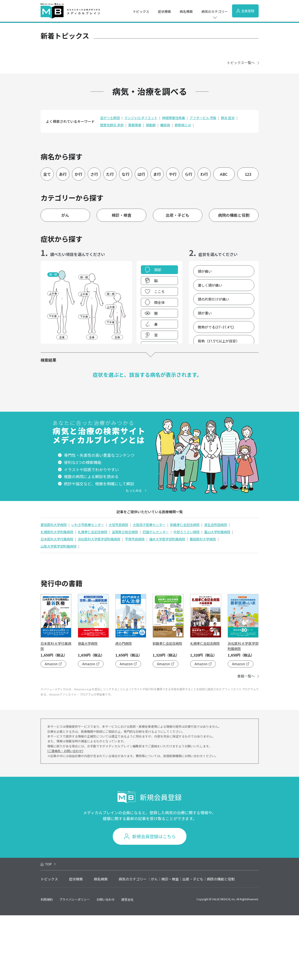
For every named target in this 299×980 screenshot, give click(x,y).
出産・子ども (177, 280)
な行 (126, 239)
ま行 (157, 239)
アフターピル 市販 (203, 182)
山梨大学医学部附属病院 (59, 611)
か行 (78, 239)
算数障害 (134, 190)
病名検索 (186, 11)
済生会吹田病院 (215, 589)
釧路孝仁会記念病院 (185, 589)
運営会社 (127, 964)
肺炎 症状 (228, 182)
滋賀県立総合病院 (125, 596)
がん (65, 280)
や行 (173, 239)
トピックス (141, 11)
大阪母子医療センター (149, 589)
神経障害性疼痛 (173, 182)
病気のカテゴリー (215, 11)
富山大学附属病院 (217, 596)
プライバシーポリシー (74, 964)
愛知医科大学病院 (54, 589)
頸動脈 (151, 190)
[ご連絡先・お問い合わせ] (65, 816)
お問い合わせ (105, 964)
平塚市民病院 (135, 603)
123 (248, 239)
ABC (224, 239)
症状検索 (164, 11)
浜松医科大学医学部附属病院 (99, 603)
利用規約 (47, 964)
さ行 (94, 239)
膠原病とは (183, 190)
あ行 (63, 239)
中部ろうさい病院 (186, 596)
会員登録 (245, 10)
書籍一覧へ (246, 741)
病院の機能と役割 (233, 280)
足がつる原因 (110, 182)
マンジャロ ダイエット (140, 182)
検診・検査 (121, 280)
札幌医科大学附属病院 (57, 596)
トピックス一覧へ (241, 127)
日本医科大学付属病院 (57, 603)
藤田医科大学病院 (203, 603)
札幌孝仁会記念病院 (92, 596)
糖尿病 (165, 190)
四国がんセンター (156, 596)
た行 (110, 239)
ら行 (188, 239)
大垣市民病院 (118, 589)
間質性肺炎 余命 (112, 190)
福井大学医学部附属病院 (167, 603)
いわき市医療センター (87, 589)
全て (47, 239)
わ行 (204, 239)
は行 (141, 239)
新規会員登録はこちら (154, 901)
